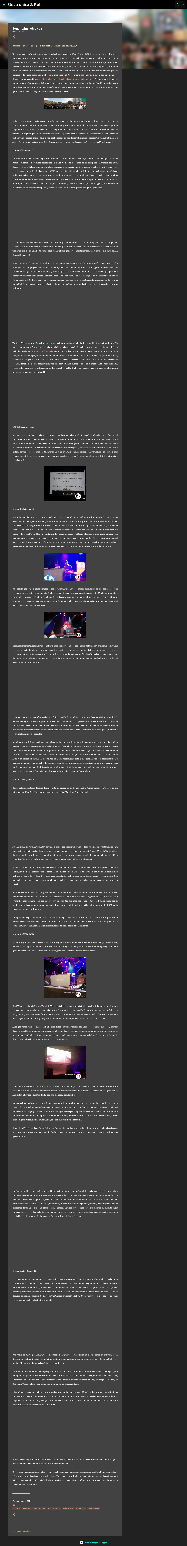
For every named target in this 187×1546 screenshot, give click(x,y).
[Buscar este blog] (171, 4)
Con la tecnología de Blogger (93, 1543)
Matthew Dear (54, 1508)
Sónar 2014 (80, 1508)
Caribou (17, 1508)
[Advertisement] (135, 112)
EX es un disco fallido (45, 351)
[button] (14, 37)
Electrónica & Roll (24, 4)
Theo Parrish (93, 1508)
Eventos (27, 1508)
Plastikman (68, 1508)
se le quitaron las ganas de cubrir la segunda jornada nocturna (65, 79)
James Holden (39, 1508)
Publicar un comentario (21, 1531)
